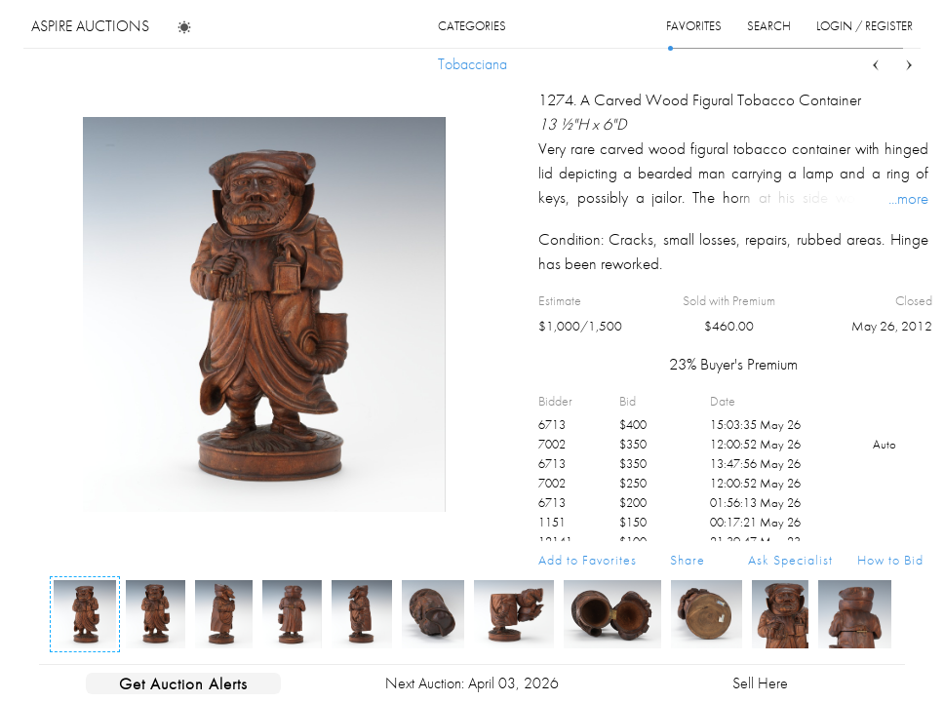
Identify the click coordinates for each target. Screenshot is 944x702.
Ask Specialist (790, 559)
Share (687, 559)
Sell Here (760, 683)
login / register (864, 26)
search (769, 26)
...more (908, 198)
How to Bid (890, 559)
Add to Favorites (587, 559)
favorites (694, 26)
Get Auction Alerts (183, 683)
